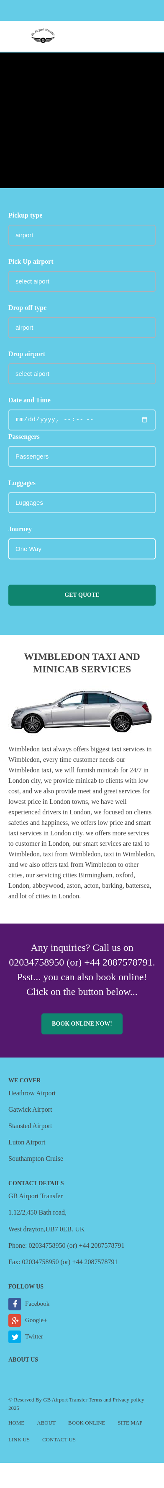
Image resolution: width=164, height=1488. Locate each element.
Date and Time (29, 400)
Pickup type (25, 215)
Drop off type (27, 307)
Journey (20, 529)
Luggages (22, 482)
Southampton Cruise (35, 1158)
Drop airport (26, 353)
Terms (95, 1399)
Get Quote (81, 595)
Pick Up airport (31, 261)
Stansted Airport (30, 1125)
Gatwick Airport (30, 1109)
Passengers (24, 436)
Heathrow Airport (32, 1093)
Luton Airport (26, 1142)
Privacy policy (128, 1399)
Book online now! (82, 1024)
